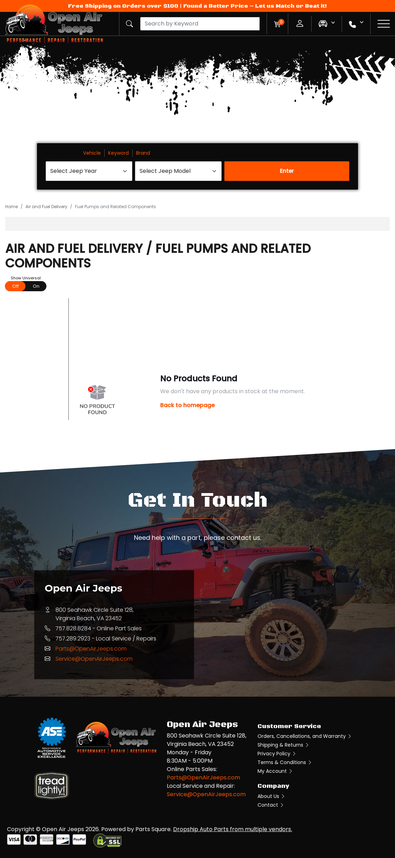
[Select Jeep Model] (178, 171)
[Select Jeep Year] (89, 171)
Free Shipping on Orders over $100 (123, 5)
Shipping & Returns (284, 744)
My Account (275, 771)
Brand (143, 152)
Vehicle (92, 152)
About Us (271, 796)
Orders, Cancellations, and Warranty (305, 736)
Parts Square (153, 829)
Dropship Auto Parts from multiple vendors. (232, 829)
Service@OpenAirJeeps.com (94, 659)
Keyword (118, 152)
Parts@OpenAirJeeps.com (91, 649)
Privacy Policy (277, 753)
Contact (271, 804)
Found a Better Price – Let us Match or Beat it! (255, 5)
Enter (287, 171)
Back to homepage (187, 405)
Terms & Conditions (285, 762)
